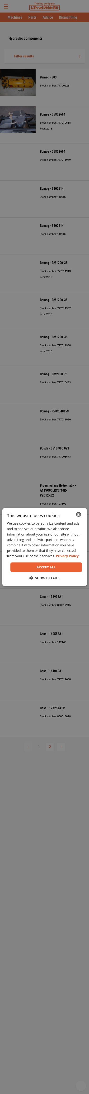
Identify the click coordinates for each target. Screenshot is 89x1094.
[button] (44, 578)
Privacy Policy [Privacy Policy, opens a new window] (67, 556)
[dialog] (44, 547)
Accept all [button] (46, 567)
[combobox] (78, 514)
